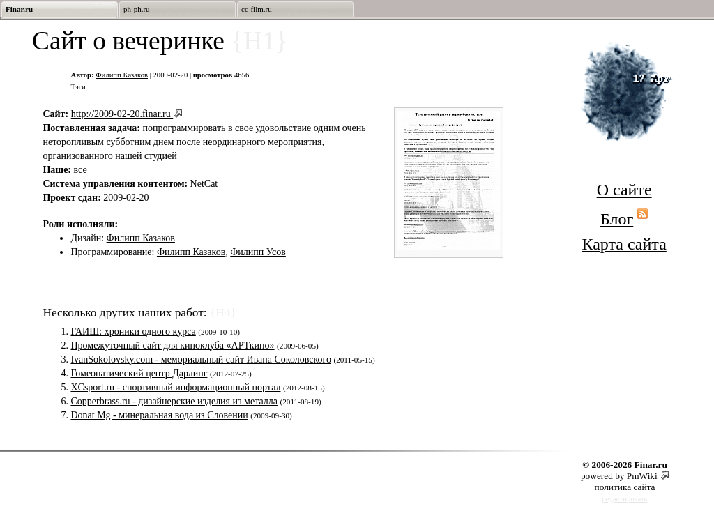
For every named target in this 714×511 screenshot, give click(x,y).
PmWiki (643, 476)
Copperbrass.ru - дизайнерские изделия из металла (174, 401)
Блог (616, 219)
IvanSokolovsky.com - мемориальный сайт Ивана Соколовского (200, 359)
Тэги (77, 87)
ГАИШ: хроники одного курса (132, 331)
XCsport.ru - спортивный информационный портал (175, 387)
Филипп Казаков (122, 75)
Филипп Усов (258, 252)
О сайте (624, 190)
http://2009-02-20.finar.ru (122, 114)
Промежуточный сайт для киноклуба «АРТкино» (172, 345)
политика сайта (625, 487)
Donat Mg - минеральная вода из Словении (159, 415)
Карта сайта (624, 244)
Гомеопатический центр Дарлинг (138, 373)
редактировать (625, 499)
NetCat (204, 183)
